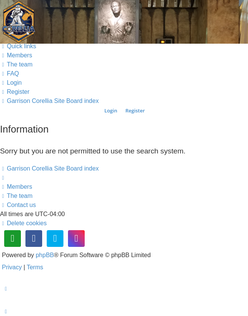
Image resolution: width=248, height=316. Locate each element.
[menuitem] (16, 55)
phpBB (45, 255)
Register (135, 110)
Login (110, 110)
